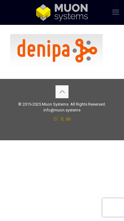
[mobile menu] (115, 12)
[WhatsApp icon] (55, 119)
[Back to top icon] (62, 91)
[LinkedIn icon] (68, 119)
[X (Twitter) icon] (62, 119)
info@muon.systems (62, 110)
